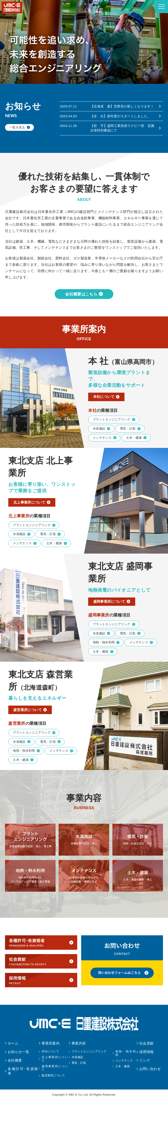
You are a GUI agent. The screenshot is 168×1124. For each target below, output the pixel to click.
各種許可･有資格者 (23, 1095)
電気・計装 (128, 446)
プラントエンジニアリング (111, 437)
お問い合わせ (150, 1093)
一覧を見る (17, 127)
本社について (106, 414)
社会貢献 (146, 1067)
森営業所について (30, 732)
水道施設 (99, 446)
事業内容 (79, 1067)
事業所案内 (51, 1067)
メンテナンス (102, 456)
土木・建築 (134, 456)
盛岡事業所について (112, 622)
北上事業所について (32, 521)
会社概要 (15, 1084)
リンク (144, 1084)
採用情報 (146, 1076)
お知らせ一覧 (18, 1076)
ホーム (13, 1067)
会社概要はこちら (81, 310)
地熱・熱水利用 (104, 664)
